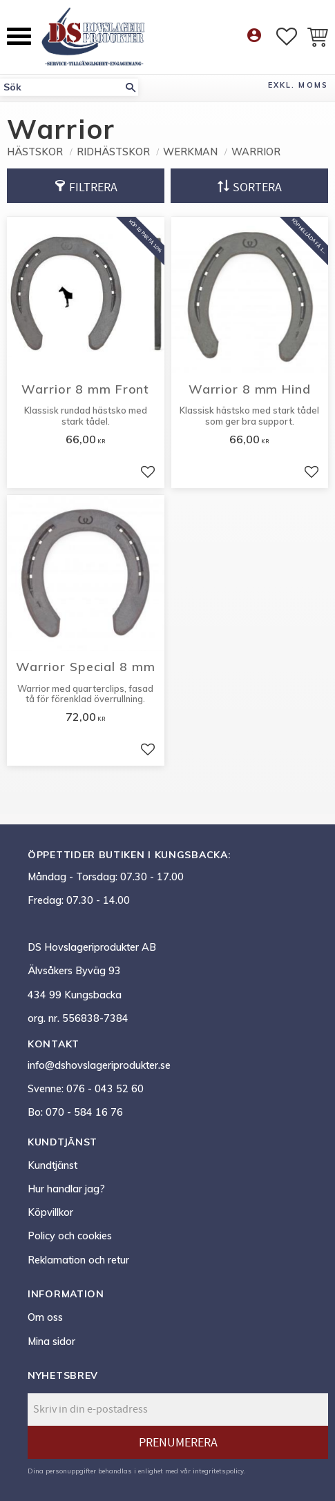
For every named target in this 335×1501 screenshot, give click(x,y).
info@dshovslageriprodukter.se (99, 1065)
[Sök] (130, 87)
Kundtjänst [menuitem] (52, 1165)
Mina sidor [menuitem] (51, 1341)
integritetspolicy (218, 1470)
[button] (19, 36)
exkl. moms (298, 85)
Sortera (257, 187)
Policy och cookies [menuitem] (70, 1236)
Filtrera (93, 187)
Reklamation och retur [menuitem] (78, 1260)
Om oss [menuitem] (45, 1317)
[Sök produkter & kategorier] (61, 87)
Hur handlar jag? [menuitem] (66, 1189)
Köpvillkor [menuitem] (50, 1212)
